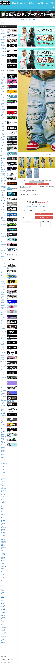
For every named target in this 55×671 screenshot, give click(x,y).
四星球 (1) (2, 292)
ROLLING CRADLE (12, 282)
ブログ (47, 3)
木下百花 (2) (3, 258)
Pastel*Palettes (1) (3, 204)
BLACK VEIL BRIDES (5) (3, 413)
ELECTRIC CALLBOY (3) (3, 461)
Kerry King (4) (3, 496)
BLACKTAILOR (12, 143)
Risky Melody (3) (3, 213)
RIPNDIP (12, 97)
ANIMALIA (12, 378)
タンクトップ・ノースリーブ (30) (3, 73)
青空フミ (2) (3, 238)
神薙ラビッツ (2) (3, 254)
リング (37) (3, 128)
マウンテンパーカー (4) (3, 69)
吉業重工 (12, 128)
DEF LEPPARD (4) (3, 445)
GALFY (42, 182)
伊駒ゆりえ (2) (3, 242)
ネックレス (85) (3, 107)
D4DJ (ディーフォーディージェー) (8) (3, 174)
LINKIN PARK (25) (3, 517)
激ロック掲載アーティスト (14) (3, 268)
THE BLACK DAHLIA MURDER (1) (3, 635)
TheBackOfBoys (12, 353)
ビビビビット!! (12, 307)
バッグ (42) (3, 109)
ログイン (29, 10)
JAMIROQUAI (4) (3, 491)
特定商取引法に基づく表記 (8, 659)
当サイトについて (8, 653)
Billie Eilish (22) (3, 406)
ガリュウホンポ (12, 373)
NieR (12, 322)
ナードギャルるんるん (12, 317)
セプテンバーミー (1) (3, 300)
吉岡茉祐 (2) (3, 355)
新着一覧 (50, 10)
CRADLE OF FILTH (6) (3, 439)
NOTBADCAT (12, 215)
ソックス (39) (3, 123)
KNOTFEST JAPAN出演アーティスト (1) (3, 504)
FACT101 (12, 363)
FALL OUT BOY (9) (3, 470)
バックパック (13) (3, 115)
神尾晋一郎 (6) (3, 251)
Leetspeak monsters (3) (3, 195)
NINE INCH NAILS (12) (3, 558)
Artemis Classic (12, 164)
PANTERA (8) (3, 568)
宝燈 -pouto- (12, 204)
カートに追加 (44, 213)
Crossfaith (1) (3, 171)
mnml (12, 149)
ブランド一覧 (22, 3)
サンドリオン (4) (3, 284)
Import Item (12, 425)
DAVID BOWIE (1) (3, 442)
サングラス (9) (3, 104)
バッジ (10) (3, 139)
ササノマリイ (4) (3, 279)
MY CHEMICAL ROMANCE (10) (3, 554)
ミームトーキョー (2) (3, 347)
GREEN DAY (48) (3, 482)
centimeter (12, 123)
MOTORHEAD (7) (3, 548)
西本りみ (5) (3, 326)
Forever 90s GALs (12, 312)
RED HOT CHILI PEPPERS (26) (3, 597)
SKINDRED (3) (3, 610)
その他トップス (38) (3, 80)
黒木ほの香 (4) (3, 264)
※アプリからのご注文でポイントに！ (27, 19)
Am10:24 (12, 230)
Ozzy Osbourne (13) (3, 566)
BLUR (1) (2, 417)
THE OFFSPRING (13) (3, 639)
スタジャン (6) (3, 63)
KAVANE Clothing (12, 184)
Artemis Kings (12, 169)
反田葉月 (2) (3, 305)
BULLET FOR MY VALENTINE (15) (3, 426)
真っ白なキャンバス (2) (3, 344)
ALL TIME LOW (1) (2, 373)
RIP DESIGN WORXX (12, 440)
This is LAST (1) (3, 233)
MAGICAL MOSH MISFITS (12, 102)
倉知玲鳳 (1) (3, 262)
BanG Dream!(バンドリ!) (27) (3, 166)
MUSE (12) (3, 550)
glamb (12, 46)
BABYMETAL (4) (3, 163)
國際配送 (40, 183)
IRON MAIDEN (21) (3, 488)
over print (12, 36)
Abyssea (12, 159)
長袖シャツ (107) (3, 40)
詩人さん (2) (3, 286)
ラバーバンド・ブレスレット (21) (3, 133)
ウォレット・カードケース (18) (3, 119)
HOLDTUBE (12, 435)
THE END (12, 255)
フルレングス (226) (3, 83)
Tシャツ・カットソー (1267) (3, 30)
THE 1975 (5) (3, 365)
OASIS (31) (3, 563)
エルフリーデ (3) (3, 248)
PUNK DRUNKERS (12, 113)
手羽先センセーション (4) (3, 317)
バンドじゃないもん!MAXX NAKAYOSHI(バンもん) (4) (3, 333)
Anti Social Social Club (12, 410)
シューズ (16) (3, 121)
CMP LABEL (12, 209)
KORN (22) (3, 508)
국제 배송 (46, 183)
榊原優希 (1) (3, 277)
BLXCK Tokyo (12, 332)
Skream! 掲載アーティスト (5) (3, 222)
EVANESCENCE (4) (3, 464)
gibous (12, 108)
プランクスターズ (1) (3, 341)
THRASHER (12, 277)
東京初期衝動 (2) (3, 320)
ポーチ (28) (3, 111)
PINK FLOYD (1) (3, 580)
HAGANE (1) (3, 190)
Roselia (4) (3, 215)
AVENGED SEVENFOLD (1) (3, 390)
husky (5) (2, 192)
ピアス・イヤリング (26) (3, 126)
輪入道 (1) (2, 359)
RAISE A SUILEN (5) (3, 210)
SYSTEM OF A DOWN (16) (3, 631)
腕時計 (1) (2, 130)
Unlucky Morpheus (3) (3, 236)
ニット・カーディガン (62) (3, 49)
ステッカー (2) (3, 151)
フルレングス (32, 182)
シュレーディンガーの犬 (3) (3, 289)
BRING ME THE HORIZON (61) (3, 421)
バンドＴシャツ (40, 3)
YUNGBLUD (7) (3, 649)
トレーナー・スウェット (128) (3, 45)
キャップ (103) (2, 94)
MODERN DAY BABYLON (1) (3, 538)
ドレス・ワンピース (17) (3, 91)
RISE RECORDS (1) (3, 601)
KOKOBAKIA (12, 271)
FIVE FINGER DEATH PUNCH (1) (3, 474)
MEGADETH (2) (3, 530)
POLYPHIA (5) (3, 582)
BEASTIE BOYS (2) (2, 403)
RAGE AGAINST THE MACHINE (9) (3, 588)
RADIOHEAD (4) (3, 584)
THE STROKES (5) (3, 627)
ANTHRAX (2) (3, 375)
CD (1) (2, 153)
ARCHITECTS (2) (3, 378)
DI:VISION (12, 337)
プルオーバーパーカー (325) (3, 52)
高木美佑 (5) (3, 302)
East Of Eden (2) (3, 181)
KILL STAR (12, 61)
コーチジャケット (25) (3, 66)
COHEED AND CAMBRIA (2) (3, 435)
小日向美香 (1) (3, 272)
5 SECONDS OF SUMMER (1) (3, 368)
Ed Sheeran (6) (3, 458)
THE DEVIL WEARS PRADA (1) (3, 451)
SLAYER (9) (3, 612)
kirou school (12, 445)
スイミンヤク (12, 383)
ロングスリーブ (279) (3, 37)
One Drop (12, 240)
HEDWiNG (12, 343)
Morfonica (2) (3, 202)
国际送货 (34, 183)
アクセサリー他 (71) (3, 145)
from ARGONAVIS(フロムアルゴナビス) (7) (3, 187)
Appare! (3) (3, 160)
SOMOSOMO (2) (3, 225)
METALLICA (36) (3, 533)
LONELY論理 (12, 348)
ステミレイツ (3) (3, 297)
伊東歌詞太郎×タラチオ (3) (3, 245)
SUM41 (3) (3, 629)
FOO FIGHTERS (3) (3, 478)
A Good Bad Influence (12, 56)
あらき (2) (2, 239)
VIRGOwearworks (12, 138)
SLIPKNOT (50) (3, 618)
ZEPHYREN (12, 404)
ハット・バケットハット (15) (3, 97)
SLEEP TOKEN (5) (3, 615)
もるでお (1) (3, 350)
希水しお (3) (3, 256)
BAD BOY (12, 297)
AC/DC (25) (3, 371)
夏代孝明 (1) (3, 322)
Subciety (12, 51)
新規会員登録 (39, 10)
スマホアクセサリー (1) (3, 142)
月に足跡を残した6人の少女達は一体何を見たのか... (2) (3, 310)
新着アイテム (15, 3)
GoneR (12, 287)
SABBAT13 (12, 225)
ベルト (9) (2, 112)
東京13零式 (12, 199)
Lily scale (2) (3, 197)
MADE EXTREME (12, 260)
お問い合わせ (8, 656)
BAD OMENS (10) (3, 397)
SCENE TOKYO (12, 41)
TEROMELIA (12, 388)
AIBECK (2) (3, 158)
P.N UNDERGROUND (12, 76)
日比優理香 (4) (3, 338)
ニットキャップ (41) (3, 101)
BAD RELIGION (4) (3, 400)
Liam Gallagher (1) (3, 514)
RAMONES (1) (3, 593)
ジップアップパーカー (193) (3, 57)
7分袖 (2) (2, 42)
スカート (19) (3, 88)
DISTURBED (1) (3, 455)
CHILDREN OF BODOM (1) (3, 431)
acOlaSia (12, 415)
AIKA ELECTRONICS (12, 302)
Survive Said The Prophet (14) (3, 229)
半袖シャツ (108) (3, 34)
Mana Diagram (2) (3, 200)
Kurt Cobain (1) (3, 511)
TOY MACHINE (12, 118)
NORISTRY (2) (3, 329)
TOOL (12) (3, 642)
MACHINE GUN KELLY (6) (3, 520)
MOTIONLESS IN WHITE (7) (3, 542)
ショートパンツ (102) (3, 86)
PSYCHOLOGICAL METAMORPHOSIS (12, 399)
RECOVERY (12, 133)
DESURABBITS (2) (3, 178)
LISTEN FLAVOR (12, 81)
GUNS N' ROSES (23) (3, 485)
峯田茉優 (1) (3, 349)
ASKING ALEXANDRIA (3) (3, 382)
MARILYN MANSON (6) (3, 527)
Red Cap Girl (12, 87)
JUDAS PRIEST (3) (3, 494)
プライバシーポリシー (8, 662)
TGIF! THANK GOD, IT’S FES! (12, 266)
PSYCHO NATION (12, 71)
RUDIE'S (12, 154)
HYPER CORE (12, 368)
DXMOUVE (12, 235)
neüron (12, 245)
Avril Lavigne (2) (3, 394)
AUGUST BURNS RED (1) (3, 386)
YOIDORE (12, 92)
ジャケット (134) (3, 60)
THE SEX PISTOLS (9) (3, 607)
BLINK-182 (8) (3, 415)
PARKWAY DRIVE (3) (3, 574)
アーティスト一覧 (31, 3)
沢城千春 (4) (3, 281)
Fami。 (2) (3, 183)
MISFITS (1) (3, 535)
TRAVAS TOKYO (12, 174)
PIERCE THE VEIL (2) (3, 577)
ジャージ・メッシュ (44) (3, 77)
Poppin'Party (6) (3, 207)
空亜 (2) (2, 260)
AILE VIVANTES (12, 327)
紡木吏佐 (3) (3, 314)
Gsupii (12, 250)
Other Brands (12, 430)
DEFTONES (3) (3, 448)
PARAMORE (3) (3, 571)
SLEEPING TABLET (12, 189)
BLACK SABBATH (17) (2, 409)
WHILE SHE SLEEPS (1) (3, 646)
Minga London (12, 66)
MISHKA (12, 358)
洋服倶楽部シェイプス (12, 292)
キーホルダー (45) (3, 148)
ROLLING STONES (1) (3, 604)
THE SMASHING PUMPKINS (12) (3, 622)
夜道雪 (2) (2, 357)
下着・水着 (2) (3, 137)
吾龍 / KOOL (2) (3, 275)
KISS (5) (2, 501)
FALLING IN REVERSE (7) (3, 467)
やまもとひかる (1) (3, 353)
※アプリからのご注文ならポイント (37, 206)
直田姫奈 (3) (3, 294)
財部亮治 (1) (3, 304)
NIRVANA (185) (2, 561)
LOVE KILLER (12, 393)
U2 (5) (2, 644)
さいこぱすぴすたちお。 (12, 179)
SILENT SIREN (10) (3, 218)
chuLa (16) (3, 169)
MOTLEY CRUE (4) (2, 545)
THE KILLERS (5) (3, 499)
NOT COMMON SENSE (12, 420)
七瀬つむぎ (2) (3, 324)
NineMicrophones (12, 220)
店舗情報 (52, 3)
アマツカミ (12, 194)
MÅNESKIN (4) (3, 524)
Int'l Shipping (28, 183)
